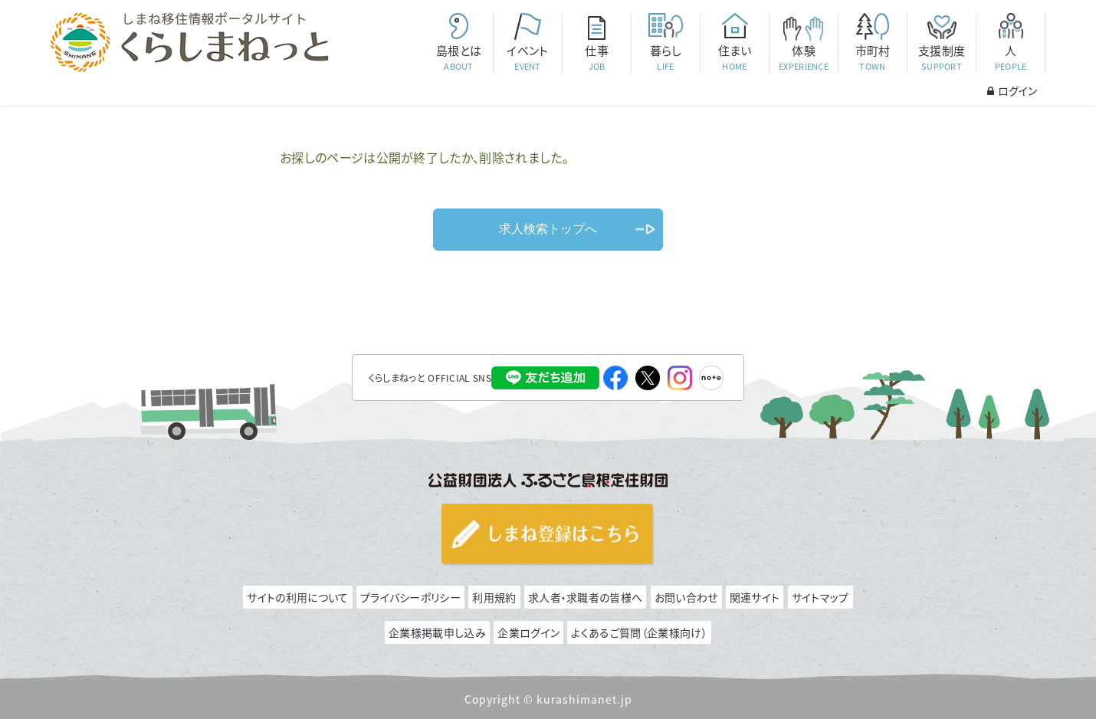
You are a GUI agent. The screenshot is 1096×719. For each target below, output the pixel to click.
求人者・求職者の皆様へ (585, 597)
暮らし (665, 58)
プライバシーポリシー (410, 597)
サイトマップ (820, 597)
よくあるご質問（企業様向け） (639, 632)
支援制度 (941, 58)
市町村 (872, 58)
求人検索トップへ (548, 228)
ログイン (1012, 90)
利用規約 (494, 597)
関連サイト (755, 597)
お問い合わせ (686, 597)
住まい (734, 58)
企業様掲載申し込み (437, 632)
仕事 (596, 58)
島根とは (458, 58)
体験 (803, 58)
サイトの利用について (297, 597)
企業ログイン (528, 632)
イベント (527, 58)
